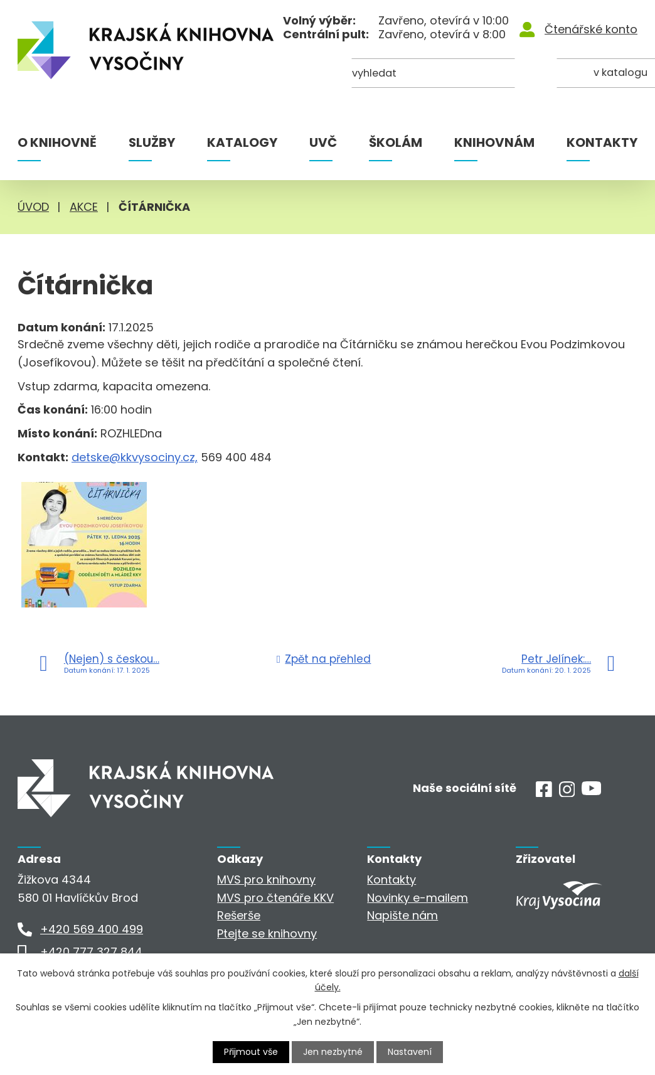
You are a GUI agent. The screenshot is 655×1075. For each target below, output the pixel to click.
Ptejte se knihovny (267, 933)
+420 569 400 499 (91, 929)
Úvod (33, 207)
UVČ (323, 142)
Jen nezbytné (333, 1052)
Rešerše (238, 915)
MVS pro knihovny (266, 879)
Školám (395, 142)
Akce (84, 207)
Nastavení (410, 1052)
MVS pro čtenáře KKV (275, 898)
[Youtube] (591, 791)
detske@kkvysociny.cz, (135, 457)
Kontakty (602, 142)
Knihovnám (494, 142)
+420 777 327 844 (91, 952)
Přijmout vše (251, 1052)
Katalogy (242, 142)
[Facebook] (544, 793)
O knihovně (57, 142)
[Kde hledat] (576, 73)
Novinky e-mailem (417, 898)
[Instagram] (567, 793)
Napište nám (402, 915)
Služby (152, 142)
